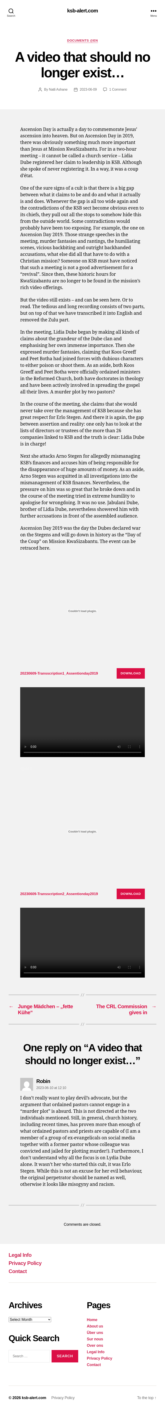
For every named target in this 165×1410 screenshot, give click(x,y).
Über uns (95, 1332)
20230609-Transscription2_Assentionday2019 (59, 894)
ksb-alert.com (82, 10)
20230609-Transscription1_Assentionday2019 (59, 673)
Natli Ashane (58, 89)
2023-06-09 (88, 89)
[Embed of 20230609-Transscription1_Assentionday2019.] (82, 610)
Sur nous (95, 1339)
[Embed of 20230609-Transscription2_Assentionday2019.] (82, 831)
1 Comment (117, 89)
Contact (18, 1271)
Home (92, 1320)
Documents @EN (82, 40)
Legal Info (20, 1255)
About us (95, 1326)
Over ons (95, 1345)
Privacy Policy (25, 1263)
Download (131, 673)
